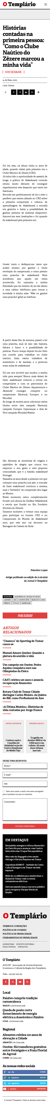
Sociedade (7, 648)
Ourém (6, 1058)
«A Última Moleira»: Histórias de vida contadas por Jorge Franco (23, 708)
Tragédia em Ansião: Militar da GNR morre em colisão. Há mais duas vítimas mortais (37, 744)
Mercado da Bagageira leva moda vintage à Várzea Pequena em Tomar (23, 858)
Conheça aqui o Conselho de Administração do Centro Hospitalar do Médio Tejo (13, 745)
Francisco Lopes (38, 600)
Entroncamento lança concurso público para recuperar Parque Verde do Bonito (25, 889)
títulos (16, 603)
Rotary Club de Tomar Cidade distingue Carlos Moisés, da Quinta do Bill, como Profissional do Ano (24, 695)
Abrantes (7, 1042)
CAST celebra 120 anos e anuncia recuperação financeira (23, 681)
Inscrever (41, 1089)
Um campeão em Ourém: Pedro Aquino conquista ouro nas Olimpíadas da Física (22, 668)
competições (23, 600)
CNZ (14, 600)
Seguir (42, 1077)
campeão (7, 600)
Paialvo (6, 1006)
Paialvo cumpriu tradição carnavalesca (20, 1000)
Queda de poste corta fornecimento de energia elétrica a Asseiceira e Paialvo (23, 1013)
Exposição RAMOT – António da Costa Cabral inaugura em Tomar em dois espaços (24, 867)
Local (5, 1021)
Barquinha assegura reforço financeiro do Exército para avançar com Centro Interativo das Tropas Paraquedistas (25, 848)
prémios (7, 603)
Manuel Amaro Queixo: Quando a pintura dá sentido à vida (23, 654)
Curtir (42, 1072)
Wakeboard (26, 603)
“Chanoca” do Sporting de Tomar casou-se (23, 642)
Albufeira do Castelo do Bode (27, 597)
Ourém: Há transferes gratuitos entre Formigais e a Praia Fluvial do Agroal (25, 1050)
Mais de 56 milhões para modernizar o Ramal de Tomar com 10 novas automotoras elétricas (24, 878)
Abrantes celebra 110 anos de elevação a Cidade (22, 1036)
